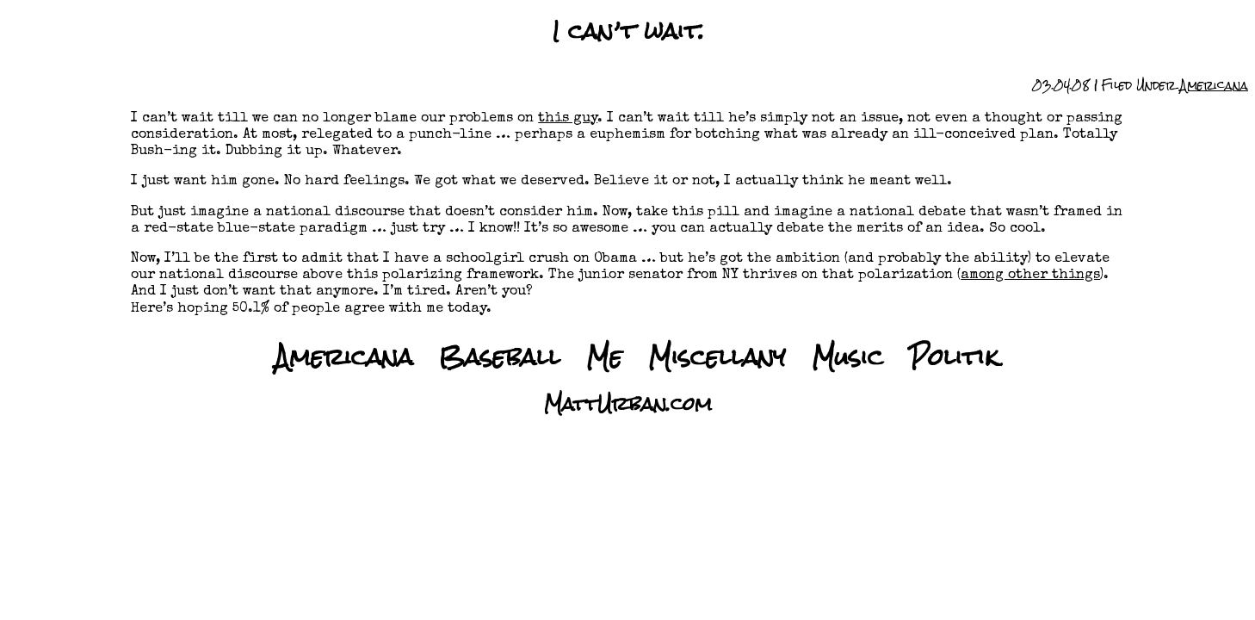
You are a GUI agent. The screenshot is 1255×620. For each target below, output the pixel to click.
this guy (567, 119)
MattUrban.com (628, 403)
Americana (1214, 85)
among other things (1030, 275)
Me (604, 357)
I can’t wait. (628, 31)
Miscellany (717, 357)
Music (847, 357)
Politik (953, 357)
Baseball (499, 357)
